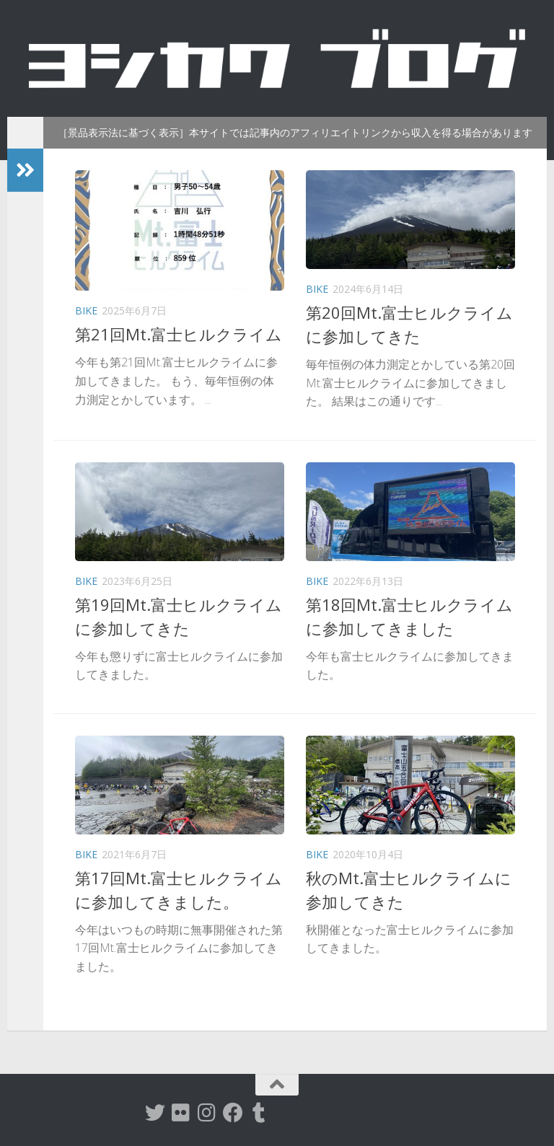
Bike (86, 310)
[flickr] (181, 1113)
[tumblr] (259, 1113)
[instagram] (207, 1113)
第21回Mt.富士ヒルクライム (178, 334)
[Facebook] (233, 1113)
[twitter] (155, 1113)
